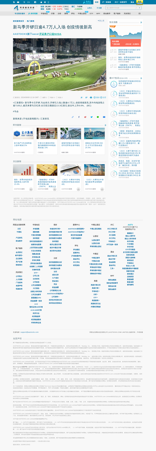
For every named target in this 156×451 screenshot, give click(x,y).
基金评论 (76, 259)
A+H (36, 304)
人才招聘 (19, 279)
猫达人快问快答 (130, 239)
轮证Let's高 (130, 266)
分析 (95, 294)
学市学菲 (130, 247)
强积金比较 (112, 286)
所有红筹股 (36, 260)
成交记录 (55, 275)
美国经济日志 (96, 303)
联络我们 (19, 265)
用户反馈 (19, 262)
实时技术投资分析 (55, 300)
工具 (112, 268)
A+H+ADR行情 (36, 310)
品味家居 (130, 276)
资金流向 (55, 281)
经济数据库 (36, 316)
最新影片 (130, 233)
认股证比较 (96, 243)
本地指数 (36, 229)
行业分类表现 (36, 251)
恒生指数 (113, 22)
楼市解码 (130, 285)
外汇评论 (76, 262)
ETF (36, 273)
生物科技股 (36, 270)
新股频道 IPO (36, 298)
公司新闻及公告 (55, 290)
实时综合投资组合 (55, 303)
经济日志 (36, 313)
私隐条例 (19, 289)
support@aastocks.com (30, 332)
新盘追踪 (130, 282)
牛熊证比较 (96, 261)
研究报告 (76, 265)
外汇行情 (112, 232)
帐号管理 (19, 255)
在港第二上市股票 (36, 266)
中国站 (19, 232)
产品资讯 (19, 238)
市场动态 (95, 291)
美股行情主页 (96, 285)
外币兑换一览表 (112, 244)
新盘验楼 (130, 279)
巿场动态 (112, 241)
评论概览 (76, 249)
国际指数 (36, 232)
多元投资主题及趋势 (130, 252)
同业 (55, 284)
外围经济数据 (96, 307)
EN (28, 2)
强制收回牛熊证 (95, 273)
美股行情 (95, 288)
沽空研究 (36, 279)
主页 (19, 229)
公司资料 (55, 297)
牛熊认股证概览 (95, 229)
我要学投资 (130, 271)
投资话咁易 (130, 255)
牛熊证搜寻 (96, 258)
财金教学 (19, 241)
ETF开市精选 (130, 249)
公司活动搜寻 (36, 294)
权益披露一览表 (36, 301)
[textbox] (123, 8)
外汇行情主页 (112, 229)
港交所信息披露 (76, 235)
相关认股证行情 (55, 244)
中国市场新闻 (76, 238)
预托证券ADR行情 (36, 307)
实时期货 (36, 238)
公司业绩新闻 (36, 285)
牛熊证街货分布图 (95, 264)
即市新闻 (17, 125)
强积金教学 (112, 289)
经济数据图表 (36, 319)
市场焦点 (130, 263)
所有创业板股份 (36, 263)
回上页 (101, 21)
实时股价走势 (55, 268)
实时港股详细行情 (55, 232)
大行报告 (36, 288)
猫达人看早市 (130, 236)
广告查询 (19, 282)
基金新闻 (112, 262)
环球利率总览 (36, 323)
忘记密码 (19, 258)
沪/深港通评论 (76, 256)
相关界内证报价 (55, 251)
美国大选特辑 (130, 258)
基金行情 (112, 259)
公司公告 (36, 276)
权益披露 (55, 287)
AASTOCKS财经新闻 (76, 229)
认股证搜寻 (96, 240)
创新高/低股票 (36, 244)
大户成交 (55, 278)
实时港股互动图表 (55, 238)
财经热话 (130, 260)
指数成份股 (36, 254)
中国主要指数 (36, 235)
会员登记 (19, 252)
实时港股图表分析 (55, 235)
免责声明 (19, 286)
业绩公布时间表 (36, 291)
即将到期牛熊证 (95, 270)
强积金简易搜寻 (112, 283)
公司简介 (19, 276)
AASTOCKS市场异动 (55, 294)
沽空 (55, 272)
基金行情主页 (112, 256)
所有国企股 (36, 257)
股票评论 (76, 253)
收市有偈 (130, 241)
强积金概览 (112, 280)
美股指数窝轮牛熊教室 (130, 268)
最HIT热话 (118, 78)
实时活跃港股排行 (36, 241)
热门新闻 (30, 21)
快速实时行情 (55, 229)
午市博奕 (130, 244)
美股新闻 (95, 300)
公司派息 (36, 282)
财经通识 (130, 274)
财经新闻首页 (18, 21)
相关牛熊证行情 (55, 248)
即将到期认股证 (95, 246)
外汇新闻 (112, 235)
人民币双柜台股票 (36, 248)
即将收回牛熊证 (95, 267)
